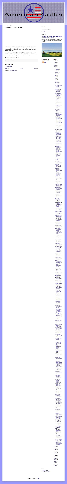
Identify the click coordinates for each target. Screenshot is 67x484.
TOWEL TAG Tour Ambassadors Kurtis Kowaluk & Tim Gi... (58, 396)
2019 (55, 449)
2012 (55, 459)
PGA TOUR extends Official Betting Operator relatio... (58, 384)
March (56, 81)
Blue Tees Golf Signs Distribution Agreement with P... (58, 144)
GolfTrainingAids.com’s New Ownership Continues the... (58, 216)
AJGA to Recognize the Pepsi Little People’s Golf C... (58, 281)
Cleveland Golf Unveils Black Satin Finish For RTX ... (58, 162)
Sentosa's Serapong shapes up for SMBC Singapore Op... (58, 311)
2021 (55, 446)
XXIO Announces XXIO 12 (57, 433)
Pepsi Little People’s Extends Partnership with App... (58, 388)
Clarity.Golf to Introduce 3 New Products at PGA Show (58, 269)
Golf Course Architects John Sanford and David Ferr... (58, 247)
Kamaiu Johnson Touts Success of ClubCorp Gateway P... (58, 118)
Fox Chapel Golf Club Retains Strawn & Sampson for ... (58, 284)
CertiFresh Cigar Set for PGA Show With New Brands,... (58, 219)
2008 (55, 465)
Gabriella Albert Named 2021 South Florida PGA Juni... (58, 223)
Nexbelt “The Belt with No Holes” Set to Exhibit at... (58, 229)
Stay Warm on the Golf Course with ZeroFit (58, 343)
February (56, 82)
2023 (55, 65)
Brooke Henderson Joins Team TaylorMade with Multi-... (58, 240)
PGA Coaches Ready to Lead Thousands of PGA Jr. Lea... (58, 185)
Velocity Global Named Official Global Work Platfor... (57, 302)
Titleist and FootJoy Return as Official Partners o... (58, 147)
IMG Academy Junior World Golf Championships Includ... (58, 106)
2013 (55, 458)
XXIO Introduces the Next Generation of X (58, 355)
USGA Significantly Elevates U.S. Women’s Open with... (58, 406)
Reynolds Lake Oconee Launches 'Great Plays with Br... (58, 372)
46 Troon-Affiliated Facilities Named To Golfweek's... (58, 287)
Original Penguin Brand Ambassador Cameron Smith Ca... (58, 358)
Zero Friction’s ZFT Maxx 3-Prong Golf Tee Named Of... (58, 332)
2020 (55, 448)
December (56, 68)
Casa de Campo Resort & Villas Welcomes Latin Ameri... (58, 291)
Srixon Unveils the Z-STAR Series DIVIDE (58, 318)
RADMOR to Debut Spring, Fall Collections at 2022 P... (58, 254)
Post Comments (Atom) (13, 70)
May (55, 78)
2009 (55, 464)
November (56, 69)
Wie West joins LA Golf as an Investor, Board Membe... (58, 443)
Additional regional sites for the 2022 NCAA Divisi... (58, 94)
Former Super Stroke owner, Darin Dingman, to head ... (58, 295)
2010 (55, 462)
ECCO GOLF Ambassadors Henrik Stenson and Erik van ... (58, 430)
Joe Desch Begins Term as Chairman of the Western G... (58, 402)
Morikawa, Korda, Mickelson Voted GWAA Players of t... (58, 102)
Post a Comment (9, 66)
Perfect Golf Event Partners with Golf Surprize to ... (58, 232)
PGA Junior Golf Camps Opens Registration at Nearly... (57, 98)
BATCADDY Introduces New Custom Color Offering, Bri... (58, 174)
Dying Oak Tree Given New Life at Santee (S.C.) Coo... (58, 328)
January (56, 84)
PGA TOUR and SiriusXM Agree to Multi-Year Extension (58, 307)
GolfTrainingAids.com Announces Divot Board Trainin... (58, 191)
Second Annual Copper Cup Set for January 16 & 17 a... (58, 436)
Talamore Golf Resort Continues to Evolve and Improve (58, 126)
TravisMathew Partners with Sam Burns (58, 414)
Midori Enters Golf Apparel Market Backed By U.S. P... (58, 141)
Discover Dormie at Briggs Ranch (58, 427)
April (55, 79)
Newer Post (7, 68)
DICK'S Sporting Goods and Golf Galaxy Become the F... (58, 410)
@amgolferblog (45, 470)
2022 (55, 66)
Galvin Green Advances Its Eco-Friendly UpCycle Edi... (58, 195)
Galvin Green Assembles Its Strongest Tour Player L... (57, 199)
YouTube (43, 26)
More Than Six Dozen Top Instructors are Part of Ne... (58, 130)
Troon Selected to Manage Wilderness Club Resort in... (58, 265)
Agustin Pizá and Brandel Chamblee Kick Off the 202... (58, 369)
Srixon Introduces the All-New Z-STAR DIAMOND (58, 392)
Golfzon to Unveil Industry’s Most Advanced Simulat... (57, 347)
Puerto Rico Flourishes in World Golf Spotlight (58, 114)
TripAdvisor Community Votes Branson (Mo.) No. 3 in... (58, 178)
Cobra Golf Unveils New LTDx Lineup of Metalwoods (58, 258)
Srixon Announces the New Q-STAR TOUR (58, 159)
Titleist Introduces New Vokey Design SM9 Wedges (58, 188)
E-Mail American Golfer (46, 471)
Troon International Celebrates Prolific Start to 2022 (58, 226)
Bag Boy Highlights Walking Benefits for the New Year (58, 420)
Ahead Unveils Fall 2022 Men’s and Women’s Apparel (58, 424)
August (56, 73)
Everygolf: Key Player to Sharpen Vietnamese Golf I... (58, 339)
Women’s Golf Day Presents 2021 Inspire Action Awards (58, 91)
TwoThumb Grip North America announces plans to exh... (58, 212)
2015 (55, 455)
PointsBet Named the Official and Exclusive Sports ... (58, 203)
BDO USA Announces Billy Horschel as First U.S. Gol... (58, 417)
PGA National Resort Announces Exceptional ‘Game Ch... (58, 321)
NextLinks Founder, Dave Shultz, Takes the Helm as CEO (58, 314)
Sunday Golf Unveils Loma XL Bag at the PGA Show (58, 137)
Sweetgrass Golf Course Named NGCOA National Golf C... (58, 134)
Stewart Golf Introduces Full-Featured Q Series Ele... (58, 170)
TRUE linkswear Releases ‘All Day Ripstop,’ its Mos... (58, 299)
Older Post (36, 68)
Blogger (45, 62)
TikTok (43, 31)
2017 (55, 452)
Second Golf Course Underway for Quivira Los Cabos (58, 365)
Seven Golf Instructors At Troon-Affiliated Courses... (58, 440)
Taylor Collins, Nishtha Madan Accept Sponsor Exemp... (58, 325)
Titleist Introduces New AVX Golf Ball (58, 278)
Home (22, 68)
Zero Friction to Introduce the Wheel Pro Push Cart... (58, 377)
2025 (55, 62)
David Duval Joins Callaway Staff (58, 276)
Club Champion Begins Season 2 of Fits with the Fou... (58, 244)
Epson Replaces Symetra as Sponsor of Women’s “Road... (58, 110)
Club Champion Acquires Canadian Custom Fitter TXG (58, 362)
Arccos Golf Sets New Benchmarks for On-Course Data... (58, 209)
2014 (55, 456)
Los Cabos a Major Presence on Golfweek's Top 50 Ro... (58, 122)
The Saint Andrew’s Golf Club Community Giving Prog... (58, 151)
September (57, 72)
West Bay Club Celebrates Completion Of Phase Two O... (58, 381)
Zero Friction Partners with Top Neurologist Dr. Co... (58, 236)
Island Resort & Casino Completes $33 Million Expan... (58, 351)
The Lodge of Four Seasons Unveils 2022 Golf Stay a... (58, 250)
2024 (55, 63)
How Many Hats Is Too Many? (58, 206)
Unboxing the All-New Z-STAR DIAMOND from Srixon (58, 273)
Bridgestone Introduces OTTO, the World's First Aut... (58, 166)
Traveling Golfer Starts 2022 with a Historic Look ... (58, 399)
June (56, 76)
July (55, 75)
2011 (55, 461)
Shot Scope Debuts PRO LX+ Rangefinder (58, 182)
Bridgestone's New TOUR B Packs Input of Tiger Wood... (58, 155)
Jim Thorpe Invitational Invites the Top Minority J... (58, 261)
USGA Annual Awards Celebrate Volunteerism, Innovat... (58, 86)
